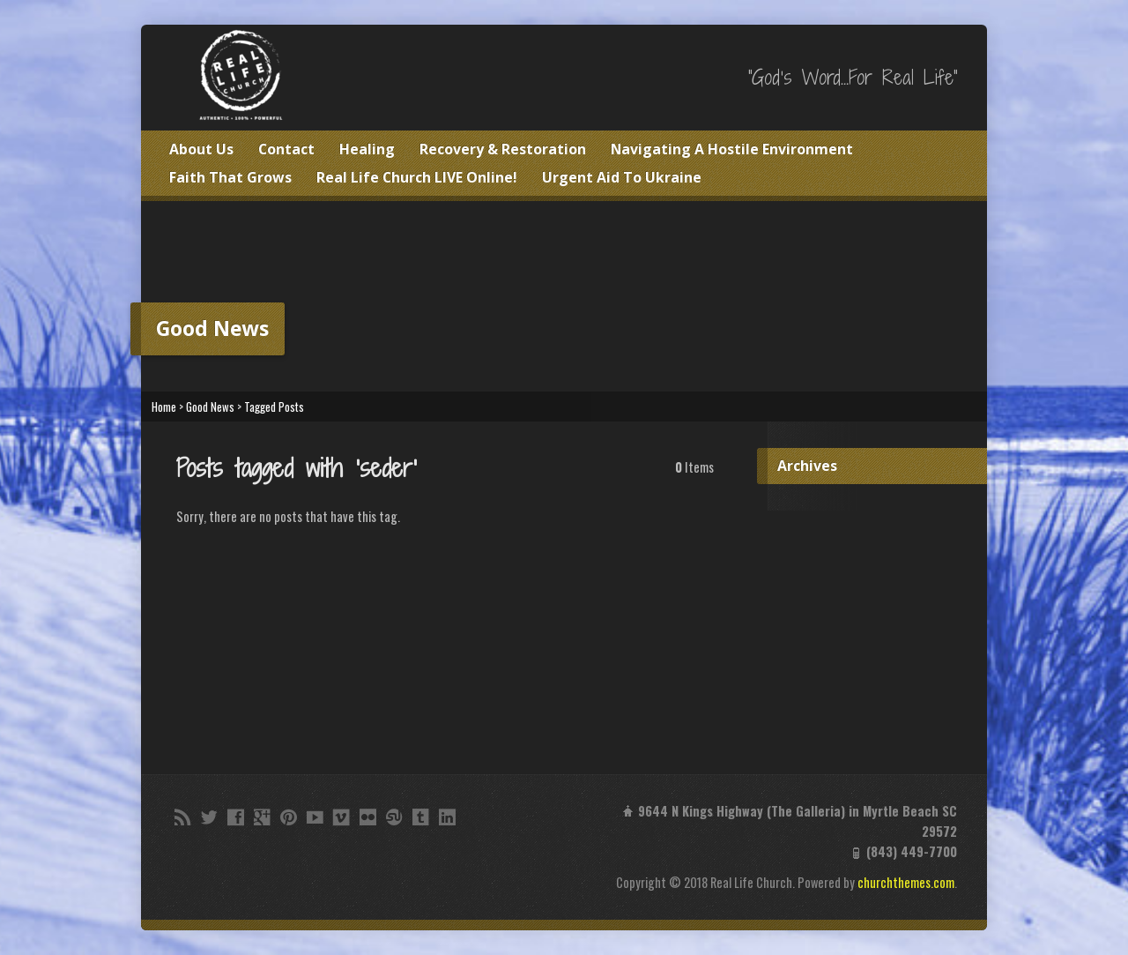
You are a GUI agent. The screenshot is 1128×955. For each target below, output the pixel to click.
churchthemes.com (905, 882)
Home (164, 407)
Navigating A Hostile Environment (732, 149)
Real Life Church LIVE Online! (416, 177)
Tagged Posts (274, 407)
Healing (367, 149)
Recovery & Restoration (502, 149)
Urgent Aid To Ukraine (621, 177)
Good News (210, 407)
